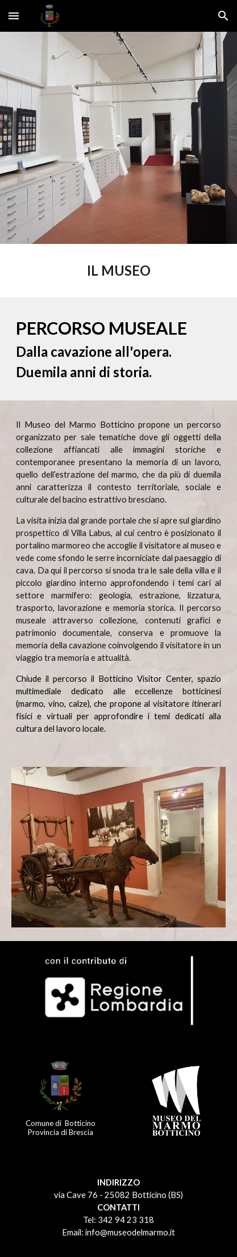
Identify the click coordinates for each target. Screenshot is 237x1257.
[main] (118, 271)
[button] (13, 15)
